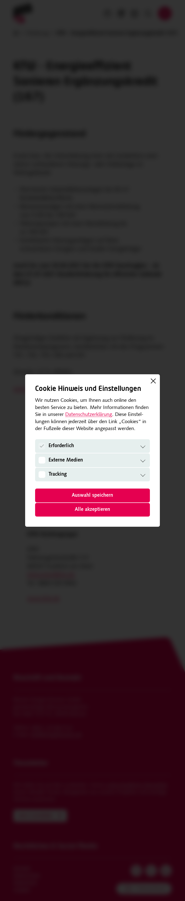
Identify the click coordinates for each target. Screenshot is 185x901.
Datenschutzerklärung (88, 414)
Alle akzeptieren (92, 509)
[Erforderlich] (42, 446)
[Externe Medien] (42, 460)
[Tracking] (42, 474)
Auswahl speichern (92, 495)
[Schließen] (153, 381)
